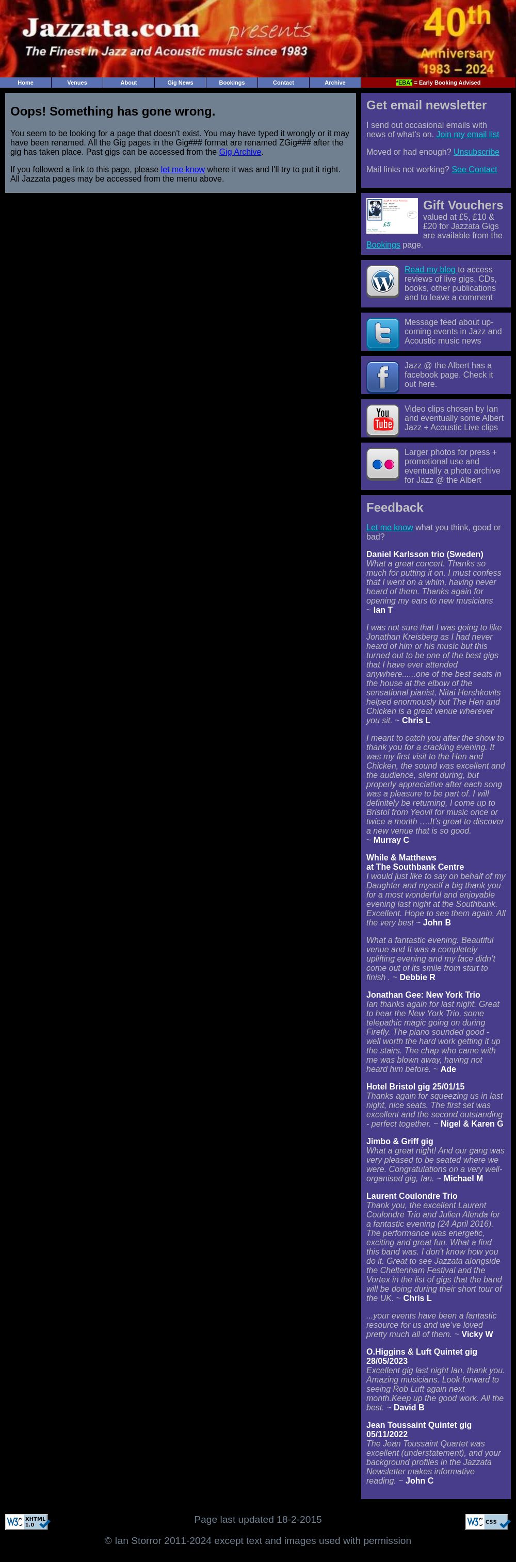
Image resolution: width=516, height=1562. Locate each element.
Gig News (180, 82)
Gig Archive (240, 152)
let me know (183, 169)
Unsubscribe (476, 152)
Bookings (232, 82)
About (129, 82)
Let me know (389, 527)
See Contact (474, 169)
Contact (283, 82)
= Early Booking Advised (438, 82)
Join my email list (468, 134)
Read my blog (431, 269)
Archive (335, 82)
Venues (77, 82)
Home (26, 82)
